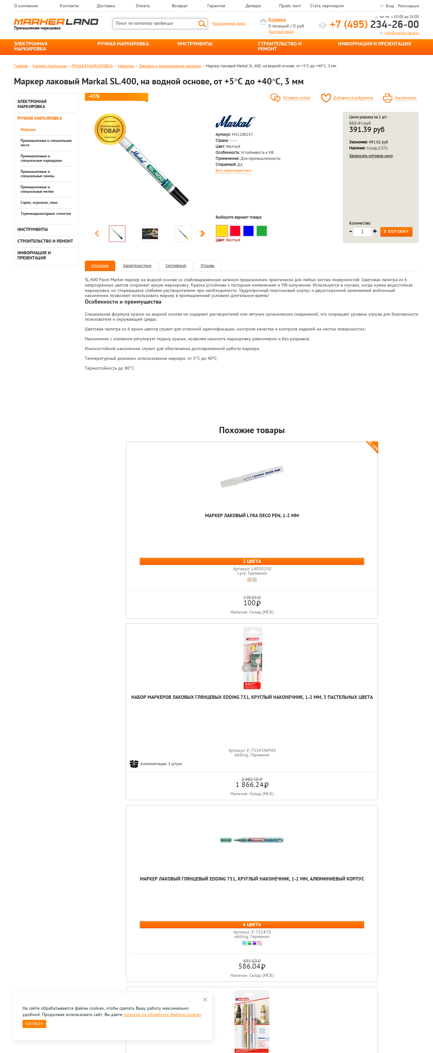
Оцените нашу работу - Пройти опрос (72, 960)
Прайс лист (290, 6)
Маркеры (126, 66)
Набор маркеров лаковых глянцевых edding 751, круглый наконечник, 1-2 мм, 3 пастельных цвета (185, 528)
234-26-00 (374, 25)
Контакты (69, 6)
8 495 (47, 945)
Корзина (277, 20)
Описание (100, 266)
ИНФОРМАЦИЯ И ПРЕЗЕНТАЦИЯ (374, 44)
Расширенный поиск (229, 23)
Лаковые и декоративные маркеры (170, 66)
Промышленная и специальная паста (46, 143)
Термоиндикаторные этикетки (46, 213)
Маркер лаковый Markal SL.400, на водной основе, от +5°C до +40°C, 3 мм (252, 740)
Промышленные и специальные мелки (37, 189)
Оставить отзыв (296, 98)
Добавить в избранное (353, 98)
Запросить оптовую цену (371, 156)
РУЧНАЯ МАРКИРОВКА (123, 44)
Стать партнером (327, 6)
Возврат (180, 6)
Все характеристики (233, 170)
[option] (149, 167)
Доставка (106, 6)
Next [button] (202, 235)
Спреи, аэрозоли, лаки (39, 202)
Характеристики (137, 266)
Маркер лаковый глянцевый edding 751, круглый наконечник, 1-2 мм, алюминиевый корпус (252, 528)
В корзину (396, 231)
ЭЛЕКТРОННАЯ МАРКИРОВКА (30, 47)
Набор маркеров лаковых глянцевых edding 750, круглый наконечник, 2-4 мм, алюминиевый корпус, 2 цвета (318, 531)
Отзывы (208, 266)
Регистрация (408, 6)
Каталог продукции (50, 66)
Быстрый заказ (281, 32)
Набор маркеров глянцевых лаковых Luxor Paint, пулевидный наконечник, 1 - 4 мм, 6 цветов (385, 531)
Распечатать (406, 98)
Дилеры (253, 6)
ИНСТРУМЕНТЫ (195, 44)
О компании (26, 6)
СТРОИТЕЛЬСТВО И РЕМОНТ (280, 47)
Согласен (34, 1023)
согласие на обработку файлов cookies (162, 1015)
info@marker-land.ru (402, 33)
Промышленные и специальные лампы (37, 174)
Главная (21, 66)
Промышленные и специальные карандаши (41, 158)
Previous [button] (96, 235)
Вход (390, 6)
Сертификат (176, 266)
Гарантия (216, 6)
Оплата (143, 6)
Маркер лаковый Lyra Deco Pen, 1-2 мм (118, 519)
